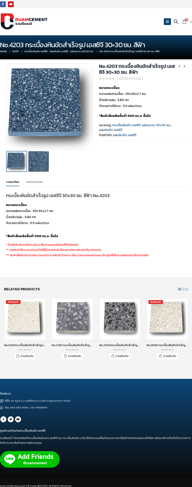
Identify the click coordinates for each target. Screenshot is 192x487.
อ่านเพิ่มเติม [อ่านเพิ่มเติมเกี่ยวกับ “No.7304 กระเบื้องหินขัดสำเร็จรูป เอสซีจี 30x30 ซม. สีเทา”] (122, 356)
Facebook (3, 419)
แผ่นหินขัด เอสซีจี (110, 129)
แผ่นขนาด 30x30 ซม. (156, 125)
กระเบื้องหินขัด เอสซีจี (126, 125)
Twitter (11, 419)
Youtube (18, 419)
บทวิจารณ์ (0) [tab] (34, 182)
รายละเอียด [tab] (12, 182)
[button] (179, 289)
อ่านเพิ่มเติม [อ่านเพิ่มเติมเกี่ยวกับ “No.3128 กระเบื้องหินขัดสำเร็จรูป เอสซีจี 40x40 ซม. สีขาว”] (27, 356)
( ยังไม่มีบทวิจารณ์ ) (130, 78)
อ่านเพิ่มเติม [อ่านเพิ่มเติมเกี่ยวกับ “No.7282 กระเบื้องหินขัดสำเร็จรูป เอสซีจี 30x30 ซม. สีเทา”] (74, 356)
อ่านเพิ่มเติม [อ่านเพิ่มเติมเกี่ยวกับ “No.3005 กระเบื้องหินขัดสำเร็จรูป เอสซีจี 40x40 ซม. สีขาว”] (169, 356)
